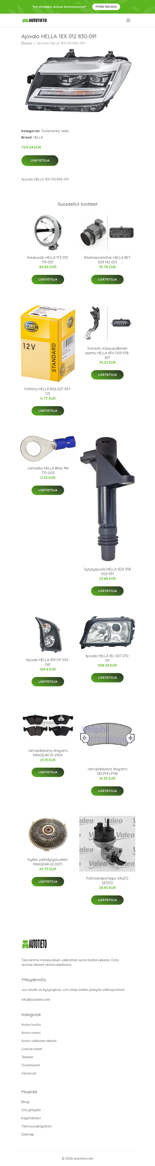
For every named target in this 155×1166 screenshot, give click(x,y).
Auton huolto (31, 1024)
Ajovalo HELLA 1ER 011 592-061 (47, 662)
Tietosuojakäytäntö (36, 1126)
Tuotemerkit (50, 131)
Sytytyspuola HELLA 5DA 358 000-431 (107, 571)
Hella (65, 131)
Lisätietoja (39, 160)
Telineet (27, 1057)
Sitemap (27, 1134)
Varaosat (28, 1073)
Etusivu (26, 43)
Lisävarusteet (31, 1049)
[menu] (128, 20)
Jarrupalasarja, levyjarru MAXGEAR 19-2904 (48, 752)
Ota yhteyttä (31, 1110)
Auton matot (31, 1033)
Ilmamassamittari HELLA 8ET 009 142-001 (107, 259)
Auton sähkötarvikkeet (38, 1041)
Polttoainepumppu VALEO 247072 (107, 880)
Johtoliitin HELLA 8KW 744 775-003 (47, 470)
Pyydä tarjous (106, 6)
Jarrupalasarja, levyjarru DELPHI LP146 (107, 771)
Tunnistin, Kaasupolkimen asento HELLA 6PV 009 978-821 (107, 353)
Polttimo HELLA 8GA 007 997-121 (47, 391)
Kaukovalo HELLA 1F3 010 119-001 (47, 259)
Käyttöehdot (31, 1118)
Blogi (25, 1102)
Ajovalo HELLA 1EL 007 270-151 (107, 658)
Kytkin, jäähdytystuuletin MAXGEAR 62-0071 (48, 861)
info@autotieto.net (35, 999)
